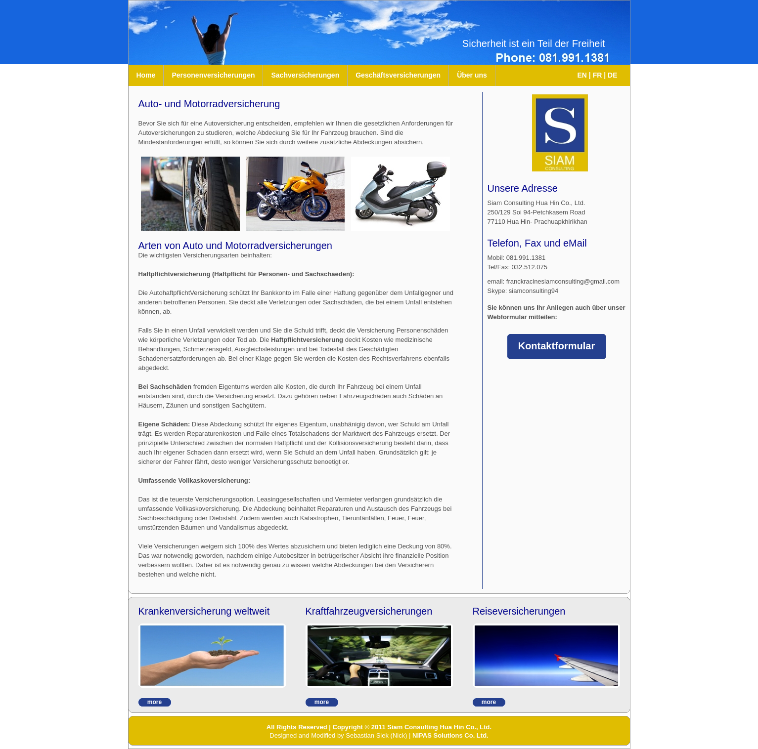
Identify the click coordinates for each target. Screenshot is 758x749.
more (154, 702)
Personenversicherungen (213, 75)
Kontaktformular (556, 345)
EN (582, 75)
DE (612, 75)
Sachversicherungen (305, 75)
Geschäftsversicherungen (398, 75)
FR (597, 75)
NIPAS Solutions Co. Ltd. (450, 735)
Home (146, 75)
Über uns (472, 75)
